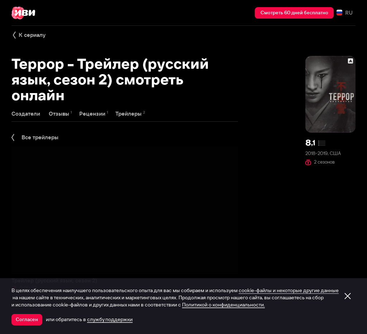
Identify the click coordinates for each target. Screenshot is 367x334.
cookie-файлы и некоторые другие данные (289, 290)
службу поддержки (110, 319)
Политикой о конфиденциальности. (223, 305)
